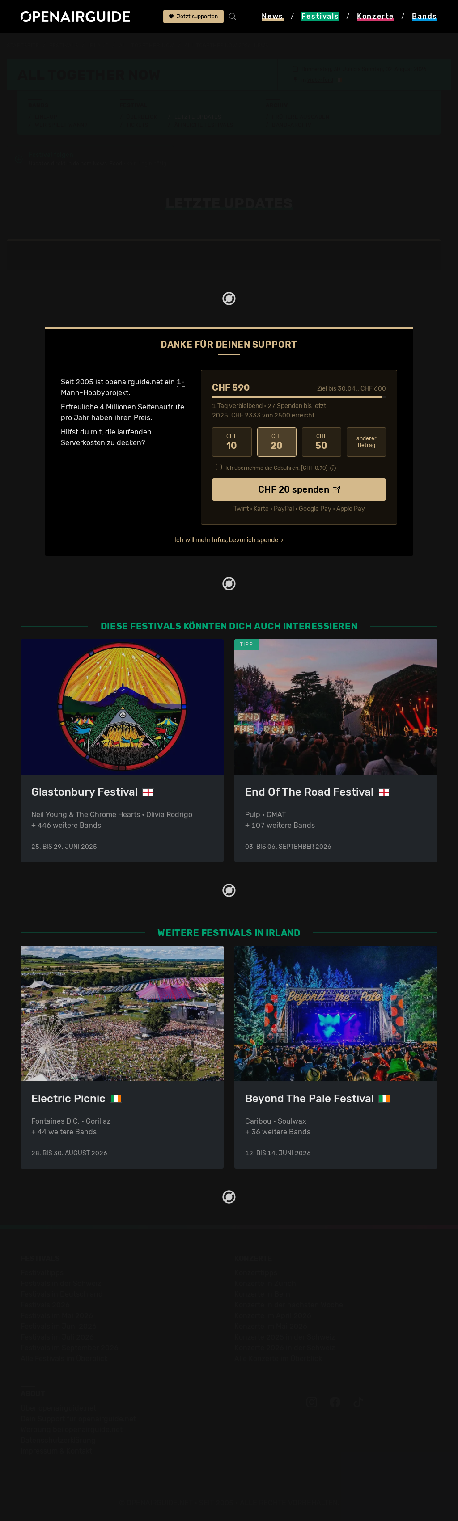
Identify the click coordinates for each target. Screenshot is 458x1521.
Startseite (23, 45)
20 (277, 442)
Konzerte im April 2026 (272, 1315)
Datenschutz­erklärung (58, 1440)
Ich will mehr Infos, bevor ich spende (226, 540)
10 (231, 442)
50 (321, 442)
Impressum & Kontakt (56, 1451)
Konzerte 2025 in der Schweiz (284, 1337)
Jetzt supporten (193, 16)
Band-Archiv (291, 125)
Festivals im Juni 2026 (59, 1326)
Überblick (141, 117)
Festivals (63, 45)
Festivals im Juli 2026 (57, 1337)
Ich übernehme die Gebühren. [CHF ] (276, 468)
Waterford (320, 80)
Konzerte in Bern (262, 1294)
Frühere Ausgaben (300, 117)
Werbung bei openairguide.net (72, 1429)
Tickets (137, 125)
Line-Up (46, 117)
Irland (99, 45)
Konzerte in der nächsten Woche (288, 1305)
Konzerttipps (255, 1272)
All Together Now (146, 45)
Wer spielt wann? (61, 125)
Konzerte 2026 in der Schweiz (284, 1348)
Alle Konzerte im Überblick (278, 1358)
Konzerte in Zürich (265, 1283)
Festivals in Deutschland (62, 1294)
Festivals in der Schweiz (61, 1283)
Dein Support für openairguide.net (78, 1419)
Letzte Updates (197, 117)
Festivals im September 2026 (70, 1348)
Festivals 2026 (45, 1305)
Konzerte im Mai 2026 (270, 1326)
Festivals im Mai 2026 (57, 1315)
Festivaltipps (42, 1272)
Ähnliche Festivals (203, 125)
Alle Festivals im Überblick (64, 1358)
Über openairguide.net (58, 1408)
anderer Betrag (366, 441)
